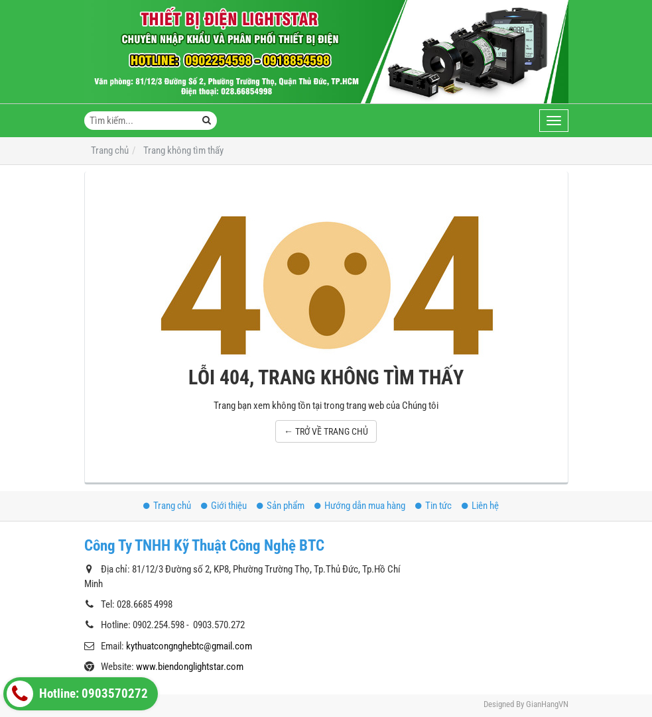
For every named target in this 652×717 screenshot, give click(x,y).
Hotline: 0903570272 (77, 694)
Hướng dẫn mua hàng (359, 506)
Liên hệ (480, 506)
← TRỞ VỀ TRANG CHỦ (326, 431)
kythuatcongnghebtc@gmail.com (189, 646)
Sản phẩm (280, 506)
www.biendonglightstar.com (189, 667)
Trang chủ (167, 506)
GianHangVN (547, 704)
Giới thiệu (224, 506)
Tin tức (433, 506)
